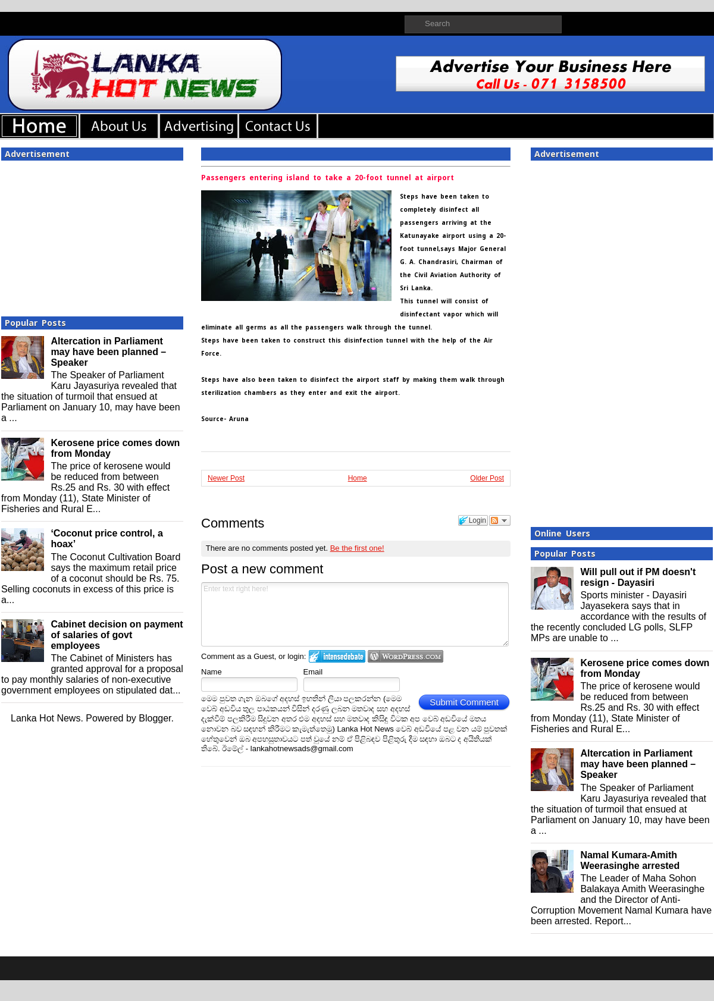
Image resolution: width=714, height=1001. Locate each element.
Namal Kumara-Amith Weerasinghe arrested (629, 860)
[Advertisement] (92, 235)
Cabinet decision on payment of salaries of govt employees (117, 635)
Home (357, 478)
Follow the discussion (500, 520)
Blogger (155, 718)
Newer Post (226, 478)
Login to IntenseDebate (337, 656)
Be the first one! (357, 548)
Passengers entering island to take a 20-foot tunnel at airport (327, 178)
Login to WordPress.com (405, 656)
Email (313, 671)
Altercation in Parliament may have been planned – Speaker (108, 352)
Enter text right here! (355, 614)
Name (211, 671)
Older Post (487, 478)
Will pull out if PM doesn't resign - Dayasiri (638, 577)
